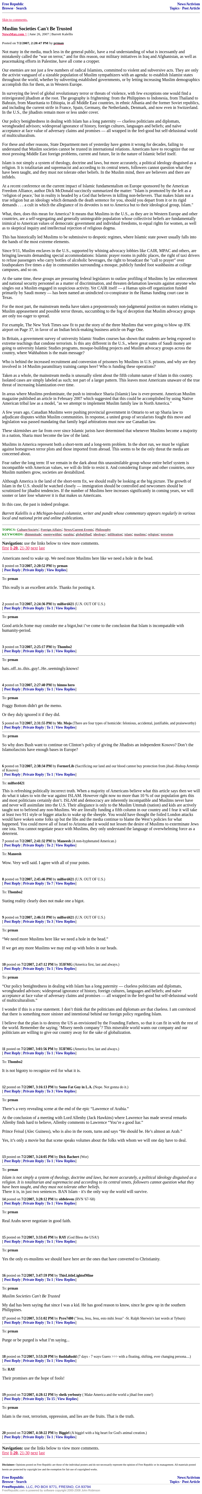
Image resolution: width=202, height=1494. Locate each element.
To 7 (50, 883)
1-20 (14, 548)
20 (4, 1433)
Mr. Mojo (64, 723)
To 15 (51, 1399)
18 (4, 1356)
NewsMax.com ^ (14, 34)
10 (4, 964)
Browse (7, 8)
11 (4, 1049)
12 (4, 1087)
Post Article (191, 8)
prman (62, 566)
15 (4, 1237)
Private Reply (33, 570)
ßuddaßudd (68, 1356)
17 (4, 1318)
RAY (62, 1237)
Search (21, 8)
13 (4, 1157)
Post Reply (12, 570)
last (42, 548)
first (5, 548)
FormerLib (65, 766)
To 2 (50, 845)
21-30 (24, 548)
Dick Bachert (69, 1157)
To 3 (50, 922)
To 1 (50, 608)
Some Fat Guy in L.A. (75, 1087)
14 (4, 1199)
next (34, 548)
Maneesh (64, 841)
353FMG (66, 964)
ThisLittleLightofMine (76, 1275)
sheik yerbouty (70, 1395)
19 (4, 1395)
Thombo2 (64, 647)
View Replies (56, 570)
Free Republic (13, 4)
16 (4, 1275)
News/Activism (188, 4)
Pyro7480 (66, 1318)
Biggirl (64, 1433)
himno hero (66, 685)
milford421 (65, 604)
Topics (174, 8)
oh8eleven (66, 1199)
